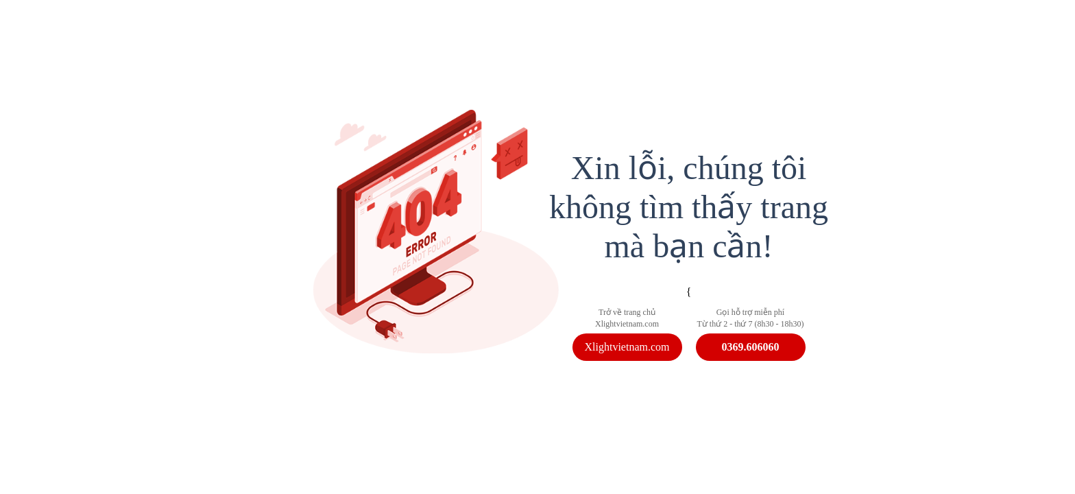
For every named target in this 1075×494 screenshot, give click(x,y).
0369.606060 (751, 347)
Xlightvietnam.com (627, 347)
